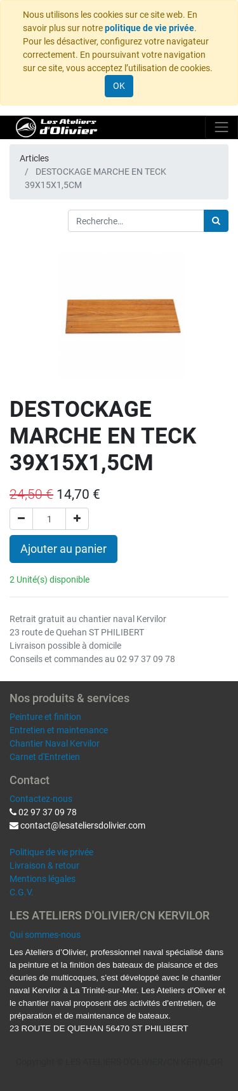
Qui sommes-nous (45, 935)
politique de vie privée (149, 28)
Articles (34, 158)
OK (119, 86)
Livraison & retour (44, 865)
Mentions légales (43, 879)
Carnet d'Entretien (45, 757)
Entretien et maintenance (59, 730)
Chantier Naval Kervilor (55, 743)
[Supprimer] (21, 519)
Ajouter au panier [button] (63, 549)
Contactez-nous (41, 799)
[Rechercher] (216, 221)
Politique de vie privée (51, 852)
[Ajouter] (77, 519)
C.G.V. (22, 892)
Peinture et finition (45, 717)
